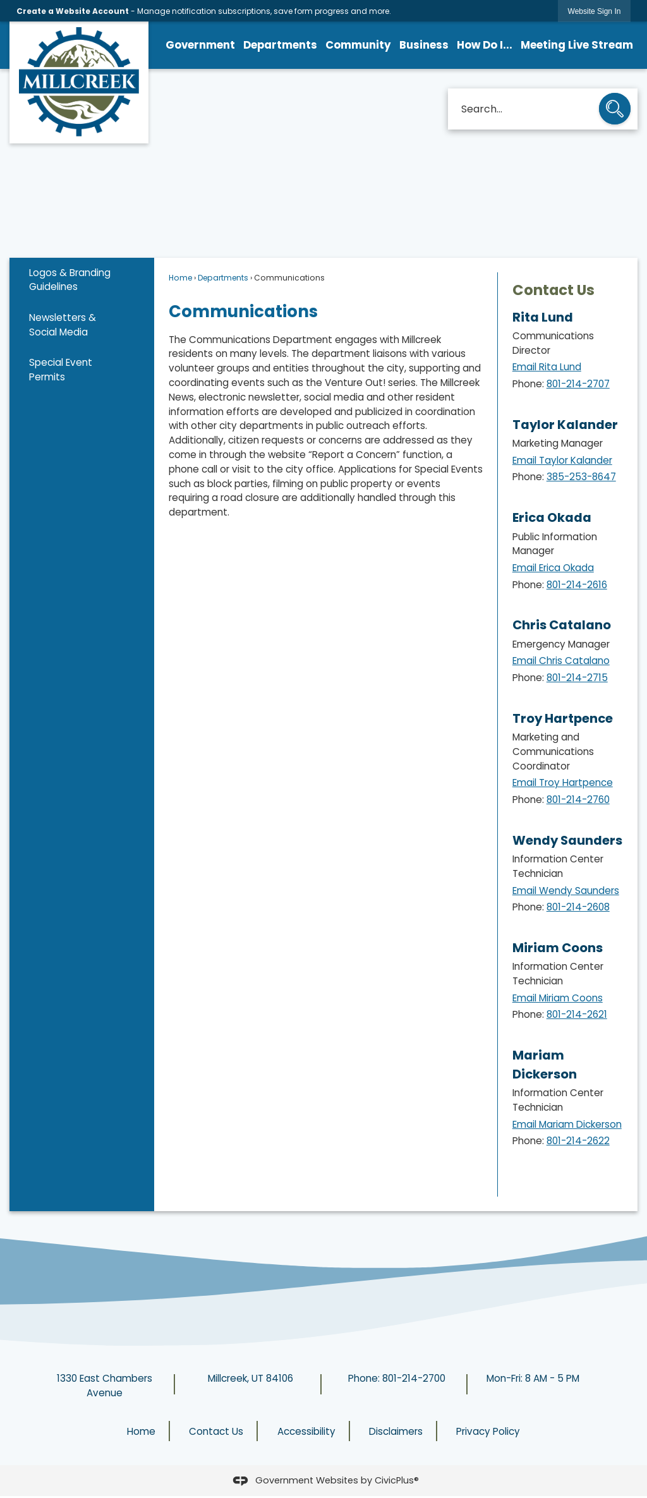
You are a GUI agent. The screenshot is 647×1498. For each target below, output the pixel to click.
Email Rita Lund (546, 366)
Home (180, 277)
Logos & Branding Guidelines (70, 280)
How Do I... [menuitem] (484, 44)
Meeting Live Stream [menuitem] (577, 44)
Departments (223, 277)
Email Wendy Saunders (565, 890)
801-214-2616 (577, 584)
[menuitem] (81, 280)
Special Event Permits (60, 370)
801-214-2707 (578, 383)
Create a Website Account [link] (72, 11)
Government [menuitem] (200, 44)
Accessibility (306, 1431)
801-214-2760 (578, 799)
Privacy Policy (488, 1431)
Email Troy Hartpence (562, 782)
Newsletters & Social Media (62, 325)
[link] (594, 11)
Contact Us (553, 290)
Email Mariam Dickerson (567, 1124)
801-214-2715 (577, 677)
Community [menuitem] (358, 44)
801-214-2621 (577, 1014)
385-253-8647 (581, 476)
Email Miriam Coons (557, 998)
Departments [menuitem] (280, 44)
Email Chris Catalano (561, 660)
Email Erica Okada (553, 567)
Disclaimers (396, 1431)
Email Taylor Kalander (562, 460)
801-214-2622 (578, 1140)
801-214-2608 (578, 907)
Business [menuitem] (424, 44)
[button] (614, 110)
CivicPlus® (397, 1480)
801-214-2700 (413, 1378)
